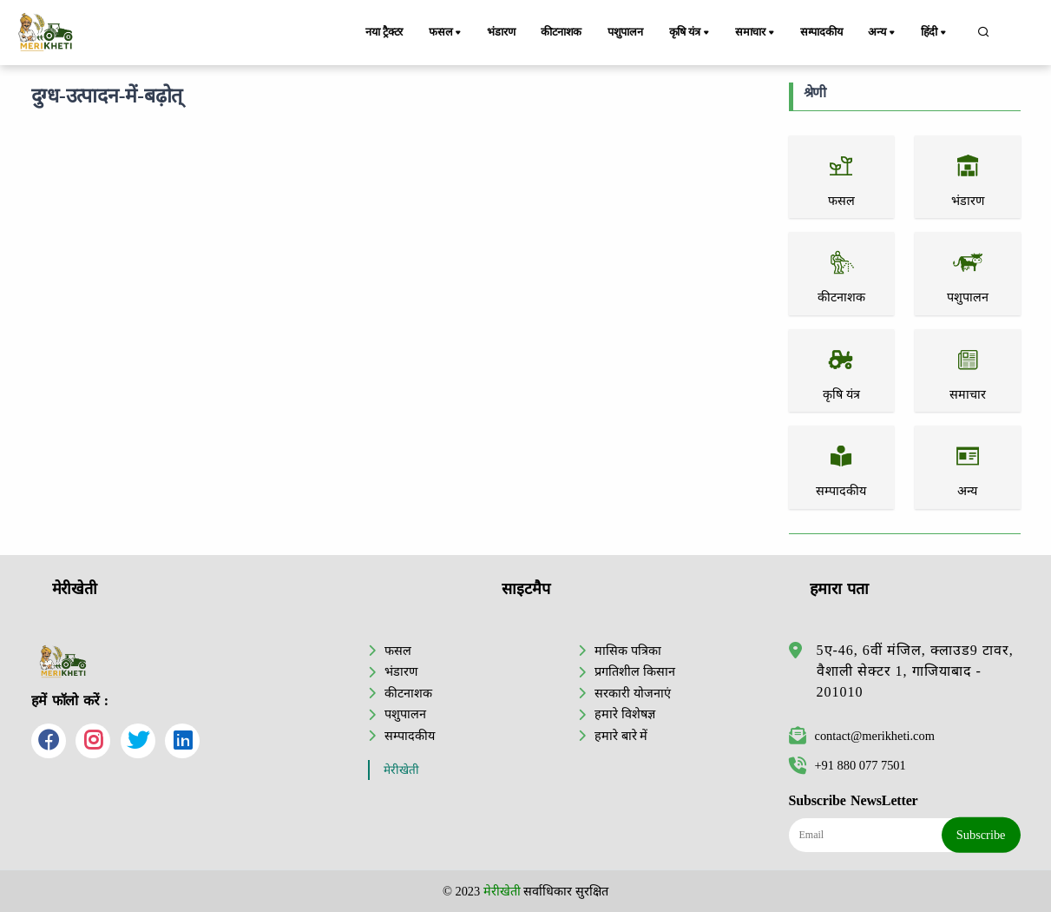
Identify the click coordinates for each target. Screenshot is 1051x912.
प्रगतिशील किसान (634, 671)
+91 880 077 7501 (847, 765)
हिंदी (935, 33)
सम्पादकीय (822, 32)
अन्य (884, 33)
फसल (446, 33)
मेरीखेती (401, 770)
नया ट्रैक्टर (384, 32)
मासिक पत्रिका (627, 651)
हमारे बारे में (620, 736)
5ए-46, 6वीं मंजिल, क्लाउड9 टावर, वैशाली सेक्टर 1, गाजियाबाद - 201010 (915, 671)
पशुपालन (626, 32)
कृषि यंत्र (692, 33)
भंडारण (501, 32)
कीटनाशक (562, 32)
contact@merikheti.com (862, 736)
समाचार (757, 33)
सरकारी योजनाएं (632, 693)
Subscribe (981, 835)
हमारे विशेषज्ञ (624, 714)
